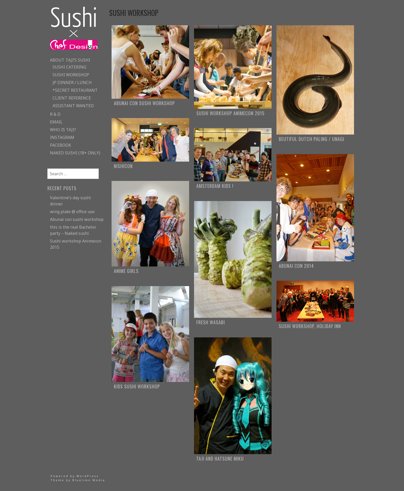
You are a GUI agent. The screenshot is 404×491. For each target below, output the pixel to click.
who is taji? (63, 129)
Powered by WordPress (74, 476)
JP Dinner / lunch (72, 82)
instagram (62, 137)
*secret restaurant (75, 90)
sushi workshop (71, 75)
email (56, 122)
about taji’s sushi (70, 60)
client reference (72, 98)
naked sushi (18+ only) (75, 153)
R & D (55, 114)
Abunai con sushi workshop (77, 219)
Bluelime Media (88, 480)
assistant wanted (73, 106)
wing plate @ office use (72, 211)
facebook (60, 145)
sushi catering (69, 67)
